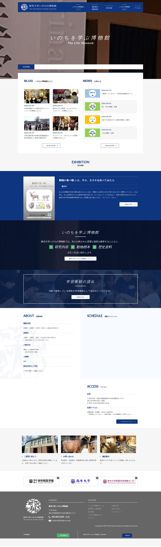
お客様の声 (115, 506)
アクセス (91, 518)
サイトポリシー (117, 512)
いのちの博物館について (96, 506)
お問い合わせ (116, 509)
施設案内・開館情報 (94, 509)
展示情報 (91, 512)
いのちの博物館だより (95, 515)
